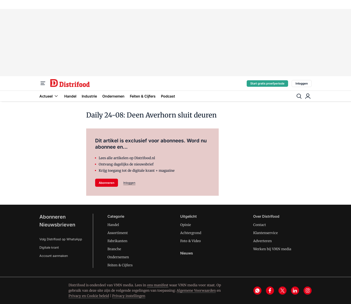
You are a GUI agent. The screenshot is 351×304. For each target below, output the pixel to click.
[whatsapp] (257, 291)
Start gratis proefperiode (267, 83)
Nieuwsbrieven (57, 225)
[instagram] (308, 291)
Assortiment (117, 233)
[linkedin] (295, 291)
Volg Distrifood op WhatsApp (60, 239)
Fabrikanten (117, 241)
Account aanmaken (53, 256)
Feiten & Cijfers (143, 96)
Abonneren (106, 183)
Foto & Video (190, 241)
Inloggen (301, 83)
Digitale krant (49, 247)
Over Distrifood (266, 216)
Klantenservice (265, 233)
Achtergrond (190, 233)
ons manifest (157, 285)
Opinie (185, 225)
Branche (114, 249)
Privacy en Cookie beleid (88, 296)
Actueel (49, 96)
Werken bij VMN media (272, 249)
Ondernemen (113, 96)
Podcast (168, 96)
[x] (282, 291)
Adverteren (262, 241)
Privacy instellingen (128, 296)
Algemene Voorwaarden (196, 290)
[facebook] (270, 291)
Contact (259, 225)
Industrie (89, 96)
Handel (70, 96)
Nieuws (186, 253)
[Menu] (43, 83)
